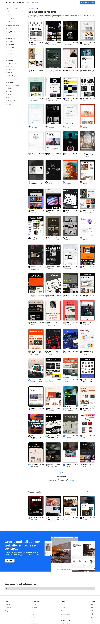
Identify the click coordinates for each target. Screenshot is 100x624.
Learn (28, 2)
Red (37, 8)
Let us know (70, 480)
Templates (31, 8)
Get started (87, 2)
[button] (21, 2)
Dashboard (12, 2)
